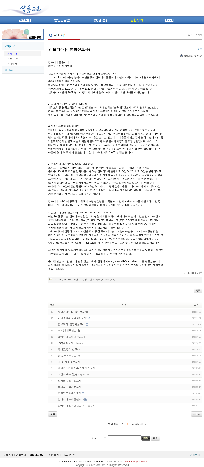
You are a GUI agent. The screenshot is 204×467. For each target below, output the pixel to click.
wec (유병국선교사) (69, 330)
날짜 (196, 304)
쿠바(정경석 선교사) (69, 349)
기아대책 (12, 63)
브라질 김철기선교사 (69, 380)
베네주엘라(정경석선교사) (72, 318)
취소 (155, 438)
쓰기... (196, 414)
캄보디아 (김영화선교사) (69, 49)
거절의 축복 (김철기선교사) (73, 374)
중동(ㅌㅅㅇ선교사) (69, 355)
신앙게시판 (68, 454)
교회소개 (8, 454)
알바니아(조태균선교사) (71, 336)
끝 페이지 (137, 424)
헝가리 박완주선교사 (69, 393)
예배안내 (21, 454)
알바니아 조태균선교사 (71, 399)
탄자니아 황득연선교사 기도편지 (76, 405)
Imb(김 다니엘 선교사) (70, 343)
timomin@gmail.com (136, 461)
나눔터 (169, 20)
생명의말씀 (62, 20)
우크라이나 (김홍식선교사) (73, 311)
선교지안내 (13, 58)
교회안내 (25, 20)
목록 (197, 290)
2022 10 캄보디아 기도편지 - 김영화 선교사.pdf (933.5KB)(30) (84, 279)
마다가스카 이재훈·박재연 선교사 (76, 368)
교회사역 (136, 20)
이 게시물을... (191, 272)
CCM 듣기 (101, 20)
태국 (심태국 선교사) (69, 361)
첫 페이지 (113, 424)
